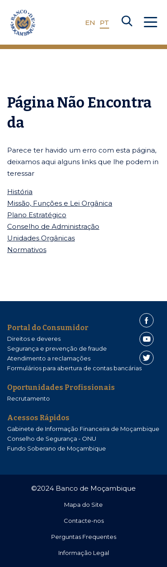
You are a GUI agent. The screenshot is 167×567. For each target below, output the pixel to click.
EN (90, 22)
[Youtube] (146, 339)
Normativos (26, 249)
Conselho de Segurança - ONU (51, 438)
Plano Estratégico (36, 215)
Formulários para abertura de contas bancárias (74, 368)
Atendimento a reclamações (48, 358)
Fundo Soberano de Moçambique (56, 448)
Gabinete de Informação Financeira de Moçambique (83, 428)
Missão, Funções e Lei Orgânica (59, 203)
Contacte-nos (84, 520)
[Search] (127, 23)
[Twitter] (146, 358)
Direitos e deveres (34, 338)
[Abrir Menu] (150, 23)
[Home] (22, 22)
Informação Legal (83, 552)
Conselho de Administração (53, 226)
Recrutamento (28, 398)
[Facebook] (146, 320)
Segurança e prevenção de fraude (57, 348)
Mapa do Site (83, 504)
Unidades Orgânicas (41, 238)
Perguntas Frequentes (83, 536)
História (20, 191)
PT (104, 22)
